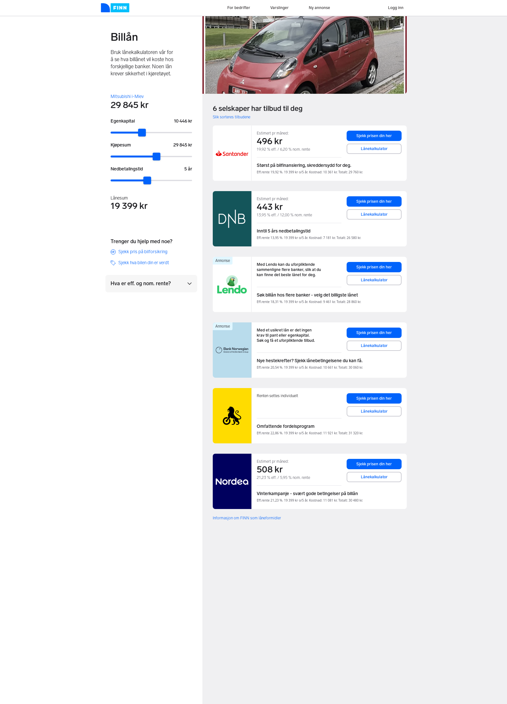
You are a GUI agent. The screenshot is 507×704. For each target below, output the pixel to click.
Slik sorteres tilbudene (231, 117)
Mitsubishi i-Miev (127, 96)
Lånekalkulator (374, 148)
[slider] (142, 132)
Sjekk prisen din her (374, 136)
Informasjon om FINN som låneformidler (247, 518)
